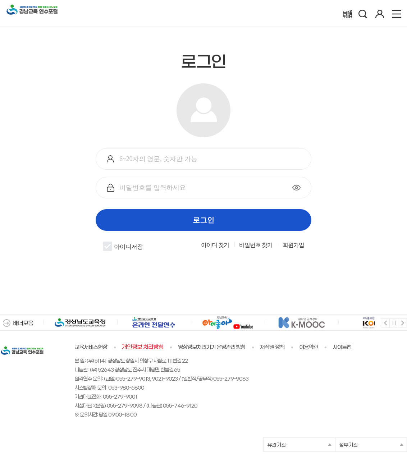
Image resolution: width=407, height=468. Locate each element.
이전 (385, 322)
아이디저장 (123, 246)
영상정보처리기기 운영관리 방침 (212, 347)
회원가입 (293, 245)
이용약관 (308, 347)
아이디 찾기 (215, 245)
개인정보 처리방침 (142, 347)
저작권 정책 (272, 347)
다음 (402, 322)
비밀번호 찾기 (256, 245)
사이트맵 (342, 347)
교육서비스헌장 (90, 347)
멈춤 (393, 322)
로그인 (203, 220)
